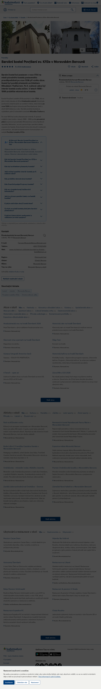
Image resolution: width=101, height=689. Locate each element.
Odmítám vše (22, 682)
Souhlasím (9, 682)
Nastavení (35, 682)
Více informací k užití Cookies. (49, 676)
